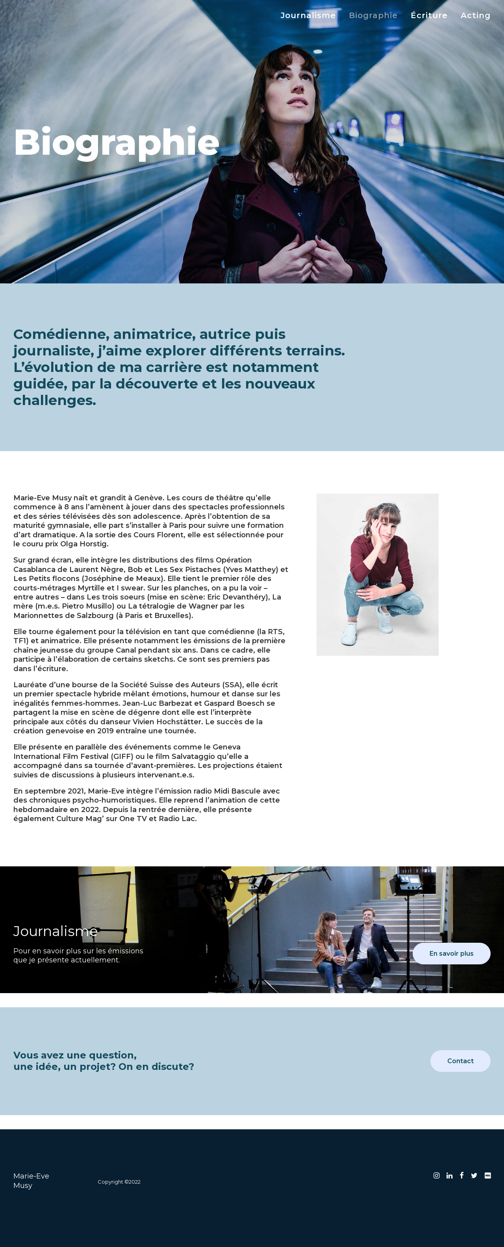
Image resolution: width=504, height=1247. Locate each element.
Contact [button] (460, 1061)
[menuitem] (311, 15)
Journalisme (308, 15)
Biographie (373, 15)
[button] (436, 1176)
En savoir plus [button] (452, 953)
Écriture (429, 15)
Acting (476, 15)
